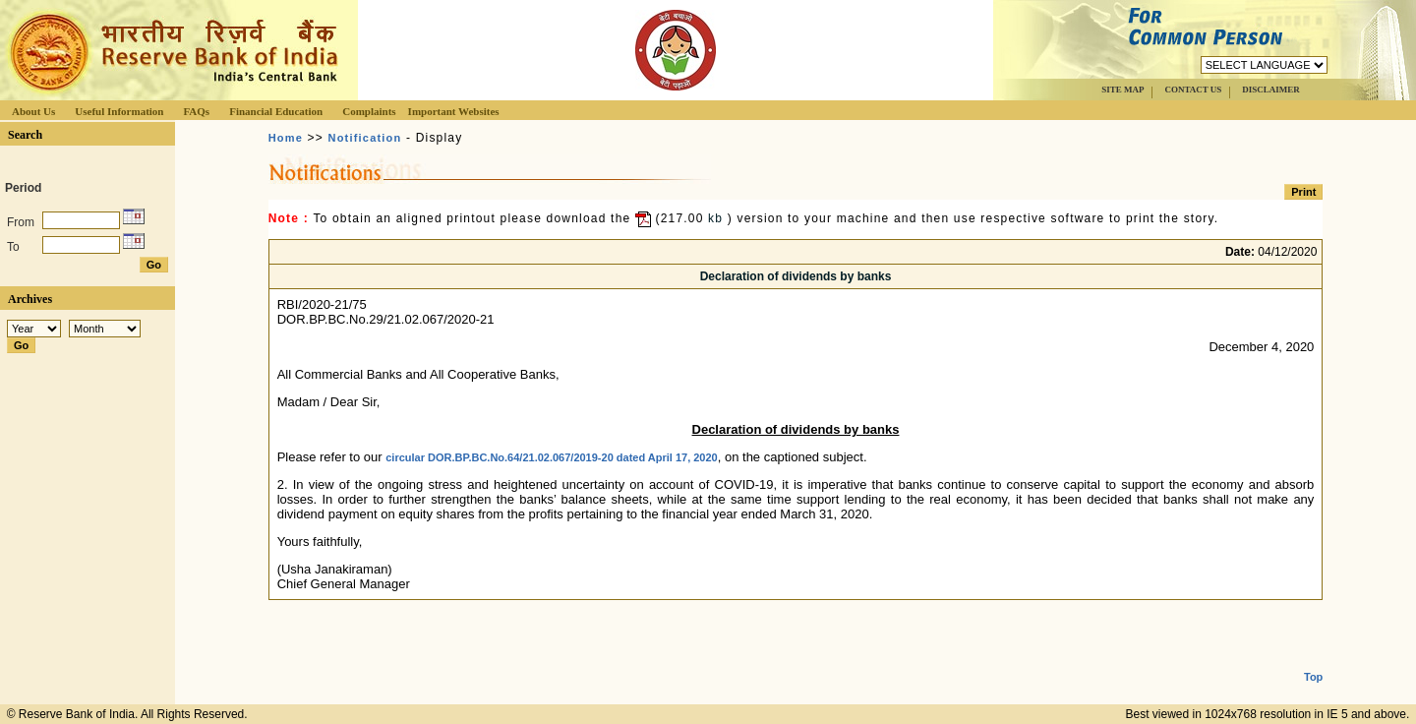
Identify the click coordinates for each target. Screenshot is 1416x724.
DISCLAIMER (1271, 89)
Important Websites (454, 111)
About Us (33, 111)
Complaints (368, 111)
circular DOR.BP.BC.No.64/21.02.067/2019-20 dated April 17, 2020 (551, 457)
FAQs (196, 111)
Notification (365, 138)
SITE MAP (1122, 89)
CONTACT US (1192, 89)
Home (285, 138)
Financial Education (276, 111)
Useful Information (119, 111)
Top (1313, 661)
